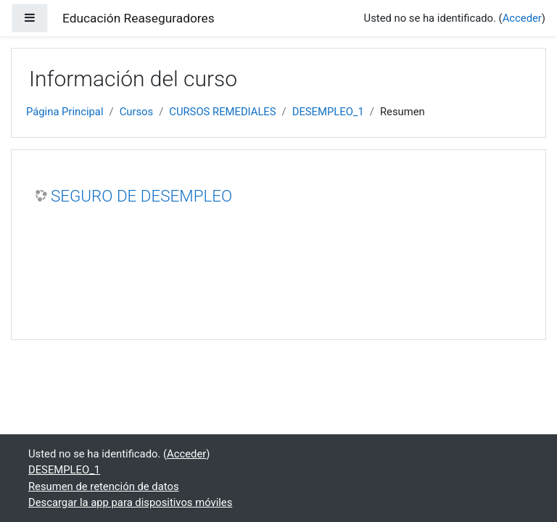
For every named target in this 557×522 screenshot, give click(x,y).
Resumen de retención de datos (103, 486)
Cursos (137, 111)
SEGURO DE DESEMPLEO (141, 195)
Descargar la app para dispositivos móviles (130, 502)
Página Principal (65, 111)
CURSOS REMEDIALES (222, 111)
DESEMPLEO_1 (328, 111)
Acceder (522, 18)
